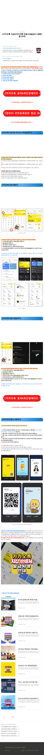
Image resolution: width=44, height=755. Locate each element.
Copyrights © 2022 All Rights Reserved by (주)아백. (30, 750)
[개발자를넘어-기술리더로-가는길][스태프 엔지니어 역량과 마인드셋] (9, 731)
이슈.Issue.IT (22, 32)
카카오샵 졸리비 (7, 59)
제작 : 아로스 (7, 750)
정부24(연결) (4, 431)
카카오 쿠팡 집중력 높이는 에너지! (12, 48)
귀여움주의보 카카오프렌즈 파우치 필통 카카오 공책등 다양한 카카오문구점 (21, 60)
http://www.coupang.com (8, 46)
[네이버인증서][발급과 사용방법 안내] (9, 729)
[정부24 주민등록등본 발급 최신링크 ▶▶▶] (23, 113)
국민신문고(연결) (12, 431)
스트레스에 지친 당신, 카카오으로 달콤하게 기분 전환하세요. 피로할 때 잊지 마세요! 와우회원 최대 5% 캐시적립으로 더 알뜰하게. (18, 51)
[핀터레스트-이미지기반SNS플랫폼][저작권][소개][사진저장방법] (9, 733)
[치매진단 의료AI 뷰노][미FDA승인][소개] (9, 735)
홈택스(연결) (38, 430)
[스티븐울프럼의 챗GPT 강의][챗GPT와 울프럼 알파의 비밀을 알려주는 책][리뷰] (9, 726)
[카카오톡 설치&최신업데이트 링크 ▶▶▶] (23, 93)
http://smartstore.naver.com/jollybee (11, 56)
